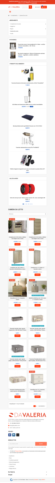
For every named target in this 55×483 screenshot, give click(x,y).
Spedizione (11, 456)
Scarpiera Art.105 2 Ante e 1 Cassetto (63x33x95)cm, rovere (17, 268)
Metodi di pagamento (14, 463)
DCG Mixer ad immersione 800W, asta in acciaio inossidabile (27, 104)
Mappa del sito (12, 469)
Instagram (13, 435)
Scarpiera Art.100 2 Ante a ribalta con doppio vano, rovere (17, 238)
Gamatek (36, 480)
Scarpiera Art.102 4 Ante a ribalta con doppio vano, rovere (37, 238)
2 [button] (24, 204)
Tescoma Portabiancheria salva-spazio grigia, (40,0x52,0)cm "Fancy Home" (37, 360)
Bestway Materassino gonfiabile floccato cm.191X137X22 (27, 126)
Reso (10, 458)
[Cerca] (27, 7)
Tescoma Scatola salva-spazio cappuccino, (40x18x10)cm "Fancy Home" (17, 329)
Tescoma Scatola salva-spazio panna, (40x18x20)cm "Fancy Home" (37, 329)
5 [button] (30, 204)
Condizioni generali (13, 461)
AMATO (43, 480)
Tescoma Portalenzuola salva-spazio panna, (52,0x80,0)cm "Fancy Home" (17, 391)
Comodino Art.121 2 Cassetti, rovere (17, 299)
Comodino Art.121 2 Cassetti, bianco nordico (37, 391)
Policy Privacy (12, 465)
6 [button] (31, 204)
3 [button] (26, 204)
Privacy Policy (18, 452)
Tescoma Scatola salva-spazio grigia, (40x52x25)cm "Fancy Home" (17, 360)
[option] (27, 191)
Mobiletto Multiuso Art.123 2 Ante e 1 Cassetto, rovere (37, 299)
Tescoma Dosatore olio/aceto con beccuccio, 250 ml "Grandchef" (27, 83)
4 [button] (28, 204)
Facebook (9, 435)
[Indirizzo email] (21, 445)
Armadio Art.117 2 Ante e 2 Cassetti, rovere (37, 268)
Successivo (42, 406)
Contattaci (11, 467)
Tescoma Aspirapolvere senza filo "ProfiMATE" (27, 147)
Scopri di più (34, 2)
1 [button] (23, 204)
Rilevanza (11, 214)
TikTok (17, 435)
